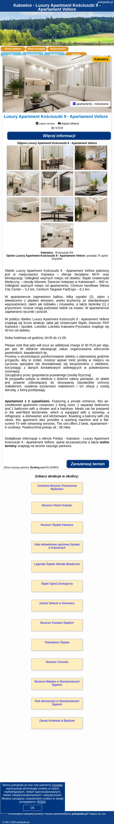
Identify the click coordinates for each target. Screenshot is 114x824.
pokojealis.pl (105, 2)
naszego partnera (58, 446)
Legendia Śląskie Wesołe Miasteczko (57, 564)
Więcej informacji (59, 136)
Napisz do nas (97, 813)
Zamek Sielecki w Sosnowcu (57, 603)
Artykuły (76, 54)
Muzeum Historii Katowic (57, 505)
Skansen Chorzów (57, 662)
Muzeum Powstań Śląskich (57, 622)
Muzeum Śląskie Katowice (57, 525)
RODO (41, 801)
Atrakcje (54, 54)
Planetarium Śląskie (57, 642)
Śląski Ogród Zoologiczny (57, 583)
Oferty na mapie (36, 49)
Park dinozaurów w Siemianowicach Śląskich (57, 703)
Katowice (101, 59)
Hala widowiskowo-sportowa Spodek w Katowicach (57, 546)
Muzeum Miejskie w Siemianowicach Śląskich (57, 683)
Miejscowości (57, 49)
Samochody (33, 54)
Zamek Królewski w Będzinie (57, 720)
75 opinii (102, 255)
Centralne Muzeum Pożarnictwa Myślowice (57, 487)
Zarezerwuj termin (88, 464)
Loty (11, 54)
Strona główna (13, 49)
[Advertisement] (57, 776)
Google (57, 785)
